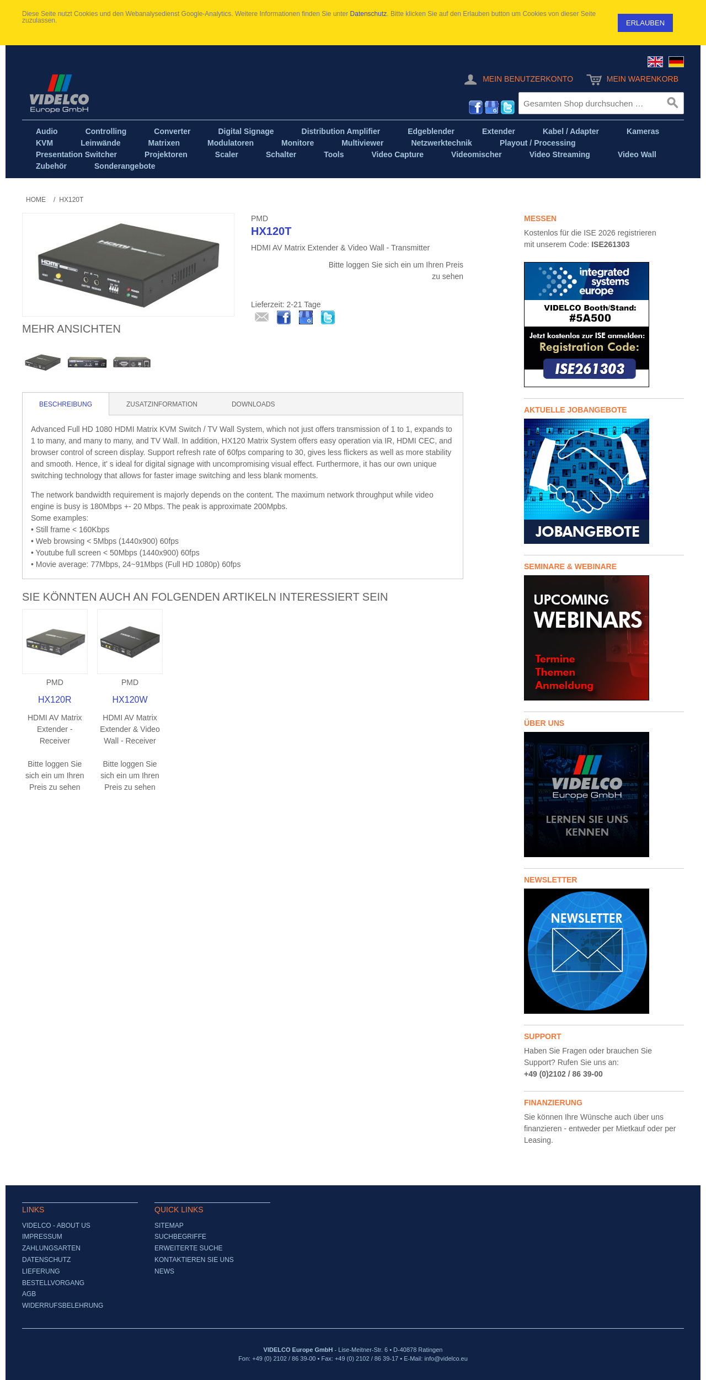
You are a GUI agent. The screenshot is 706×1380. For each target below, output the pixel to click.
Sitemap (169, 1225)
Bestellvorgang (53, 1283)
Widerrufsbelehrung (62, 1305)
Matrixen (164, 142)
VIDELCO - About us (56, 1225)
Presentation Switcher (76, 154)
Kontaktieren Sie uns (194, 1260)
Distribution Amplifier (341, 131)
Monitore (297, 142)
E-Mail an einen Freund (262, 318)
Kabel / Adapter (571, 131)
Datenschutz (368, 14)
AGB (29, 1294)
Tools (334, 154)
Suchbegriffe (180, 1236)
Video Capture (397, 154)
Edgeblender (431, 131)
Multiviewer (362, 142)
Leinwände (100, 142)
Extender (498, 131)
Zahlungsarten (51, 1248)
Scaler (226, 154)
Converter (172, 131)
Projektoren (166, 154)
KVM (44, 142)
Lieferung (41, 1271)
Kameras (643, 131)
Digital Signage (246, 131)
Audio (47, 131)
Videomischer (476, 154)
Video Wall (637, 154)
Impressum (42, 1236)
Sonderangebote (124, 166)
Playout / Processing (538, 142)
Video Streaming (560, 154)
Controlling (106, 131)
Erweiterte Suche (188, 1248)
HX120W (130, 699)
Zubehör (51, 166)
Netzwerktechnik (441, 142)
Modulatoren (230, 142)
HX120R (54, 699)
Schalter (281, 154)
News (164, 1271)
